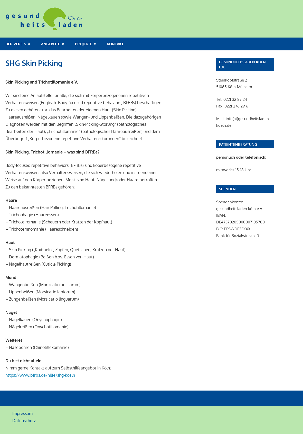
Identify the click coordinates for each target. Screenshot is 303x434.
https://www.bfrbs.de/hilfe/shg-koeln (40, 375)
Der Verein (15, 44)
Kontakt (115, 44)
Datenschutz (24, 420)
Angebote (50, 44)
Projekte (83, 44)
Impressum (22, 413)
